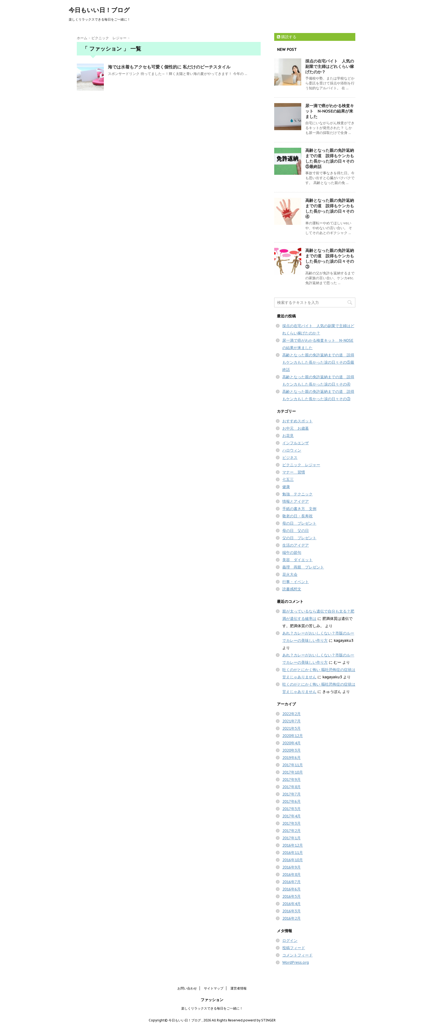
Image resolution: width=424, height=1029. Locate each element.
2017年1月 (291, 838)
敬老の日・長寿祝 (297, 516)
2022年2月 (291, 713)
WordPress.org (295, 962)
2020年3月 (291, 750)
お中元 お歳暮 (295, 428)
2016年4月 (291, 903)
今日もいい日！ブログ (99, 10)
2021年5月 (291, 728)
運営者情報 (238, 988)
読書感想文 (291, 589)
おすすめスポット (297, 421)
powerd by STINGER (259, 1020)
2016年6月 (291, 889)
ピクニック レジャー (301, 464)
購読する (286, 36)
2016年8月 (291, 874)
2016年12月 (292, 845)
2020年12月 (292, 735)
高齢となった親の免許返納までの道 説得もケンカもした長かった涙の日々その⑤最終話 (329, 158)
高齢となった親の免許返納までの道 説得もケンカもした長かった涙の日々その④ (329, 208)
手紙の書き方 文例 (299, 508)
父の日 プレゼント (299, 537)
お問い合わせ (187, 988)
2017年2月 (291, 830)
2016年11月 (292, 852)
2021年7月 (291, 721)
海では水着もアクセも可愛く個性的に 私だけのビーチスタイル (169, 67)
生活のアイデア (295, 545)
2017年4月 (291, 816)
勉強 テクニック (297, 494)
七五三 (288, 479)
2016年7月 (291, 881)
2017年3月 (291, 823)
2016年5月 (291, 896)
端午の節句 (291, 552)
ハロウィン (291, 450)
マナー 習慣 (293, 472)
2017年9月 (291, 779)
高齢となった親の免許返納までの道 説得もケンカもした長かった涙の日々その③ (329, 258)
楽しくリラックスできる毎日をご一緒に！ (212, 1008)
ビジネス (289, 457)
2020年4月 (291, 743)
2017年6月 (291, 801)
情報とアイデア (295, 501)
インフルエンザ (295, 442)
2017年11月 (292, 764)
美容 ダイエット (297, 559)
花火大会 (289, 574)
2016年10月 (292, 859)
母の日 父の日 (295, 530)
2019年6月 (291, 757)
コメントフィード (297, 955)
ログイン (289, 940)
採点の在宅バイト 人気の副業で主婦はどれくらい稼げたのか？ (329, 66)
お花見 (288, 435)
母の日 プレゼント (299, 523)
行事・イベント (295, 581)
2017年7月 (291, 794)
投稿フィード (293, 947)
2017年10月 (292, 772)
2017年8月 (291, 786)
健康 (286, 486)
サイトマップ (213, 988)
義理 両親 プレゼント (303, 567)
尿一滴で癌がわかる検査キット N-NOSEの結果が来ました (329, 111)
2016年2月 (291, 918)
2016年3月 (291, 911)
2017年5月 (291, 808)
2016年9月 (291, 867)
